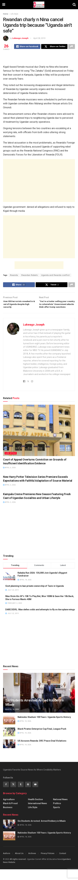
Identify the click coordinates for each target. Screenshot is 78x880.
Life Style (14, 14)
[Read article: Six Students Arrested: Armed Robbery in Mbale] (9, 834)
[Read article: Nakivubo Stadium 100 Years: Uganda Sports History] (9, 730)
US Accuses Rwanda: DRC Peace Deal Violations (42, 751)
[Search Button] (74, 4)
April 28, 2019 (39, 38)
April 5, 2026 (9, 496)
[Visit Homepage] (38, 5)
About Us (19, 864)
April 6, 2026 (9, 478)
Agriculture (9, 810)
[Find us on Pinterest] (28, 795)
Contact (62, 864)
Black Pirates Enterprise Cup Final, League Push (42, 739)
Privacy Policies (47, 864)
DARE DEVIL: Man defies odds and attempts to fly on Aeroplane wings (40, 620)
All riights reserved (18, 870)
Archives (32, 864)
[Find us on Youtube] (35, 795)
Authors (6, 864)
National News (60, 810)
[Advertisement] (39, 57)
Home (5, 14)
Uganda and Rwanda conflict (55, 276)
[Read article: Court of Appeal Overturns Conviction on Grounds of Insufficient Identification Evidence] (39, 441)
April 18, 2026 (12, 720)
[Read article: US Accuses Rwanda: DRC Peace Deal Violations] (9, 754)
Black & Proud (10, 814)
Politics (57, 814)
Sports (56, 818)
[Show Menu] (3, 4)
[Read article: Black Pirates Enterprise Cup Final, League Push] (9, 742)
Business (7, 818)
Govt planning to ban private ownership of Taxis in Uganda (34, 596)
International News (37, 814)
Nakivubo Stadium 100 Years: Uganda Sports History (44, 728)
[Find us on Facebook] (6, 795)
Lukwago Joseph (20, 38)
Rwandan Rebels (29, 276)
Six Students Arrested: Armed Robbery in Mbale (42, 831)
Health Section (35, 810)
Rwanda (14, 276)
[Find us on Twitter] (13, 795)
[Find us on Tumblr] (21, 795)
